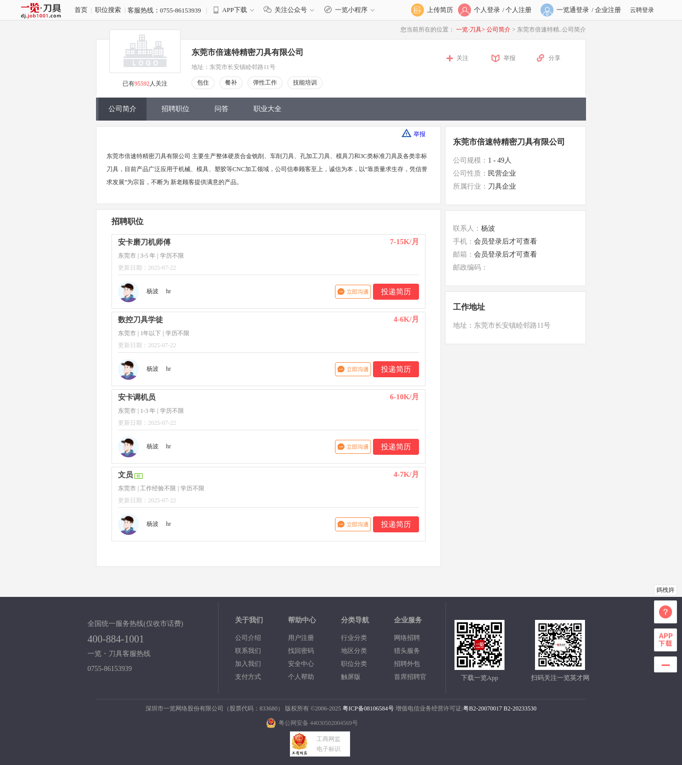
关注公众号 (291, 10)
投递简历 (396, 292)
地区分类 (354, 650)
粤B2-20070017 (482, 708)
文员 (125, 475)
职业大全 (268, 109)
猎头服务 (407, 650)
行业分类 (354, 637)
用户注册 (301, 637)
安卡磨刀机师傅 (144, 242)
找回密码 (301, 650)
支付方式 (248, 676)
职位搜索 (108, 10)
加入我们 (248, 663)
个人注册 (519, 10)
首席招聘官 (410, 676)
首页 (81, 10)
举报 (510, 58)
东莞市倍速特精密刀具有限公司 (248, 52)
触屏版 (350, 676)
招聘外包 (407, 663)
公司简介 (499, 29)
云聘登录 (642, 10)
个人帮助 (301, 676)
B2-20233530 (520, 708)
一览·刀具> (470, 29)
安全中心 (301, 663)
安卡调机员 (137, 397)
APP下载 (234, 10)
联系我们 (248, 650)
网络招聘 (407, 637)
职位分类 (354, 663)
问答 (221, 109)
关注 (462, 58)
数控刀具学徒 (140, 320)
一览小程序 (351, 10)
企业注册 (608, 10)
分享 (554, 58)
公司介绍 (248, 637)
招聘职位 (176, 109)
